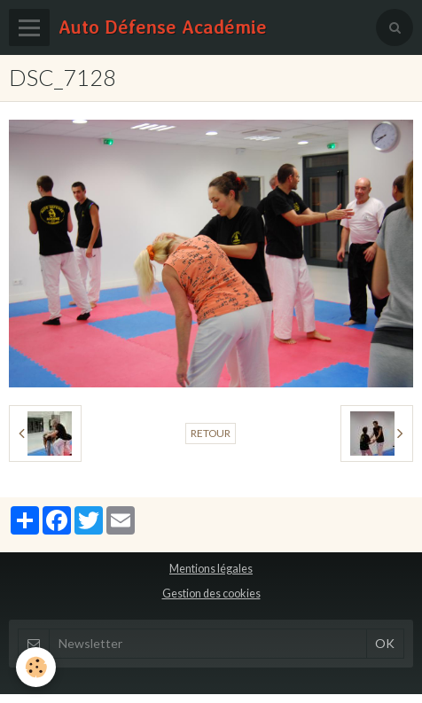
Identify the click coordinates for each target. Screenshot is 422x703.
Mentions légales (211, 568)
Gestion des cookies (211, 593)
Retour (211, 433)
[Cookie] (36, 667)
